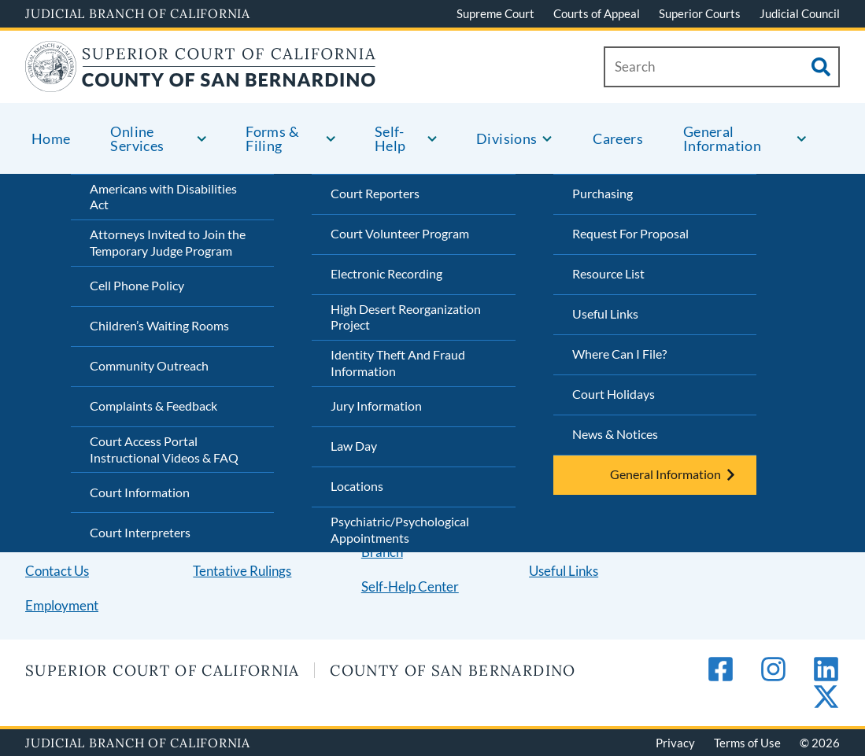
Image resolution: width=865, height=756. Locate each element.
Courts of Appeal (596, 13)
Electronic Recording (386, 273)
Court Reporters (375, 193)
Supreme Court (495, 13)
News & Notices (615, 433)
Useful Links (605, 313)
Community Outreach (149, 365)
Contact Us (57, 570)
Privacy (675, 743)
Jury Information (376, 405)
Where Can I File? (619, 353)
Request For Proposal (630, 233)
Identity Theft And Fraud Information (398, 362)
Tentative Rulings (242, 570)
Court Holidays (613, 393)
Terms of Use (747, 743)
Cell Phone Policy (137, 285)
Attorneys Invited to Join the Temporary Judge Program (168, 242)
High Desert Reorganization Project (406, 317)
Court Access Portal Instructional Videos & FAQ (164, 449)
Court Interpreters (140, 532)
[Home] (200, 82)
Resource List (608, 273)
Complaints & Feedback (153, 405)
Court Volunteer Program (400, 233)
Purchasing (602, 193)
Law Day (354, 445)
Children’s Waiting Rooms (159, 325)
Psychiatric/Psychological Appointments (400, 529)
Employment (61, 605)
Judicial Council (800, 13)
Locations (357, 485)
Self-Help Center (410, 586)
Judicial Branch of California (137, 13)
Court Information (140, 492)
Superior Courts (700, 13)
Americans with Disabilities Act (163, 196)
